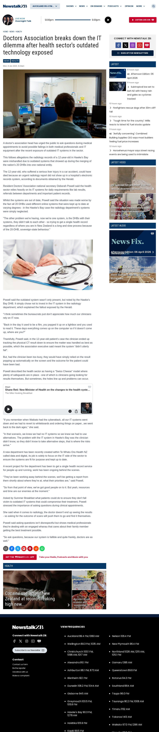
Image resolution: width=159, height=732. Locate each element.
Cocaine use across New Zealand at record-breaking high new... (30, 599)
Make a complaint (20, 675)
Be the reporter (18, 668)
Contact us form (20, 664)
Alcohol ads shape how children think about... (83, 582)
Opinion (129, 6)
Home (5, 32)
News (12, 32)
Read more (132, 74)
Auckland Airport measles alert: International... (82, 602)
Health (19, 32)
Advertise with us (20, 671)
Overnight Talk (23, 21)
